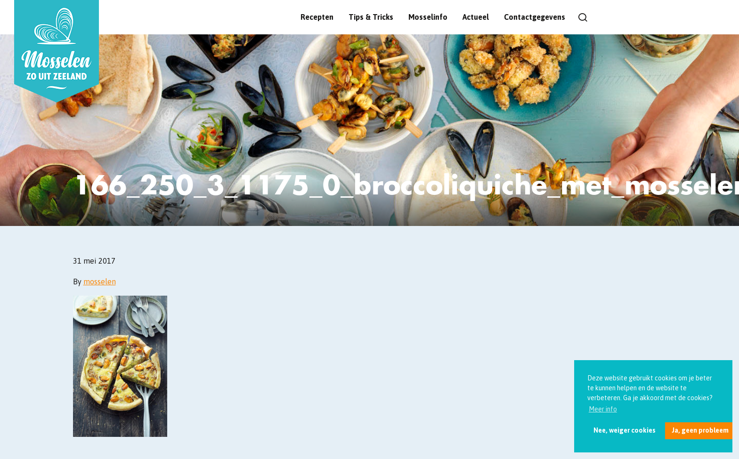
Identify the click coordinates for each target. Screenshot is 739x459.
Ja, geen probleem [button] (700, 430)
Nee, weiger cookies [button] (624, 430)
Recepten (316, 17)
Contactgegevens (534, 17)
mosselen (99, 281)
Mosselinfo (427, 17)
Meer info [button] (603, 409)
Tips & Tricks (371, 17)
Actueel (476, 17)
